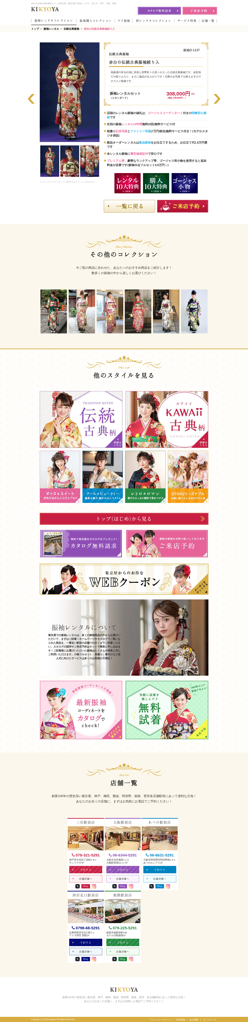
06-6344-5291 (123, 855)
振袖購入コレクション (96, 20)
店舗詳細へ (82, 879)
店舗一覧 (208, 20)
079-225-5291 (123, 928)
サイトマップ (209, 1019)
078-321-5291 (86, 855)
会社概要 (193, 1019)
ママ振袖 (123, 20)
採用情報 (180, 1019)
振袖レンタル (51, 28)
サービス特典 (187, 20)
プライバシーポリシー (161, 1019)
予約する (82, 869)
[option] (70, 92)
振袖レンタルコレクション (54, 20)
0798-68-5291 (86, 928)
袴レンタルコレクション (153, 20)
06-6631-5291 (160, 855)
